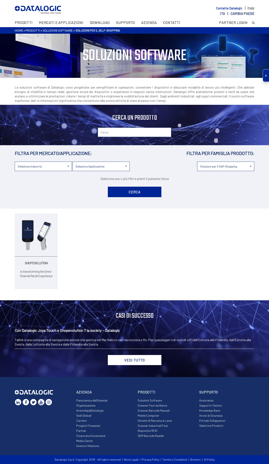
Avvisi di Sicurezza (211, 415)
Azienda (149, 22)
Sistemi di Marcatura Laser (155, 420)
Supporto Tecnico (210, 405)
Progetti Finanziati (88, 425)
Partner (81, 430)
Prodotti (24, 22)
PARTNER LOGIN (233, 22)
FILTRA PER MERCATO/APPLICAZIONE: (53, 153)
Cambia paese (242, 13)
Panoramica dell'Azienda (91, 400)
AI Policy (209, 459)
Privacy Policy (150, 459)
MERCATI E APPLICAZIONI (61, 22)
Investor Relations (87, 446)
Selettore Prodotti (211, 425)
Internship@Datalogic (90, 410)
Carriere (81, 420)
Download (100, 22)
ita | (237, 13)
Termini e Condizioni (174, 459)
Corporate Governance (90, 435)
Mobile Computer (148, 415)
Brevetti (195, 459)
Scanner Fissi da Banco (152, 405)
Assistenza (206, 400)
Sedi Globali (83, 415)
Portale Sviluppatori (212, 420)
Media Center (84, 441)
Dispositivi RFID (147, 430)
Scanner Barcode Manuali (154, 410)
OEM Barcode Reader (151, 435)
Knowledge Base (209, 410)
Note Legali (131, 459)
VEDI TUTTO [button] (134, 360)
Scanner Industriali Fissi (153, 425)
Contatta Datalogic (229, 8)
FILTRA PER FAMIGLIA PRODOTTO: (220, 153)
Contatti (171, 22)
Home (19, 30)
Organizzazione (85, 405)
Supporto (125, 22)
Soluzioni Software (58, 30)
